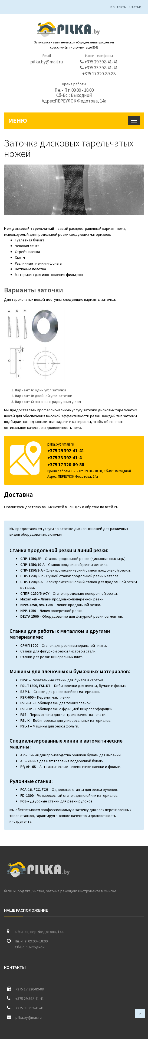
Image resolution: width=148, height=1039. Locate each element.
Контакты (118, 6)
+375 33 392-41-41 (99, 67)
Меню (17, 120)
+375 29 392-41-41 (99, 61)
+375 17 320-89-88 (99, 73)
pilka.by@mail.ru (46, 62)
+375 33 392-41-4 (64, 458)
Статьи (135, 6)
